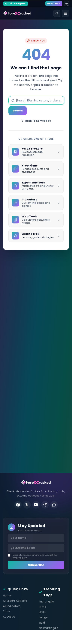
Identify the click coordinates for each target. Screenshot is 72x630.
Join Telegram (15, 3)
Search (18, 110)
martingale (46, 601)
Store (6, 611)
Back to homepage (36, 121)
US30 (42, 612)
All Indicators (11, 606)
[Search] (56, 13)
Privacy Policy (19, 557)
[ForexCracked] (17, 13)
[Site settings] (66, 3)
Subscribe (36, 565)
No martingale (48, 628)
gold (42, 623)
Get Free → (53, 3)
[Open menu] (65, 13)
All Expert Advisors (15, 601)
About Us (9, 616)
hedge (43, 617)
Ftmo (42, 607)
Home (7, 595)
